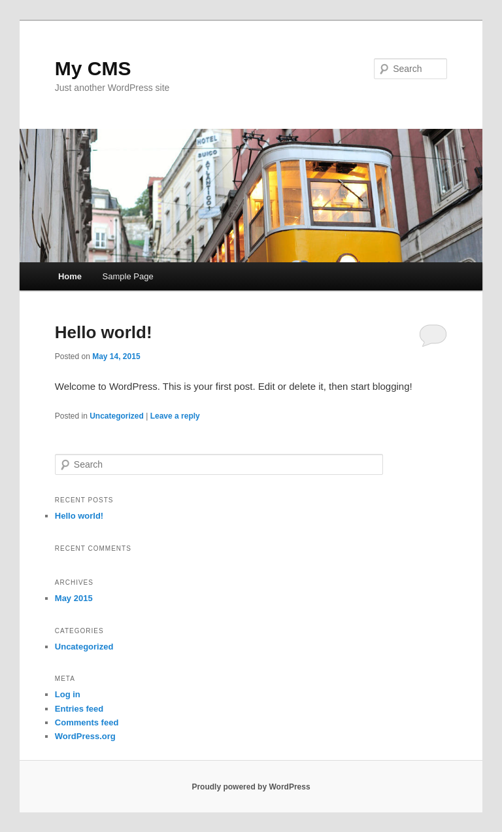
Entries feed (79, 709)
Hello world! (103, 332)
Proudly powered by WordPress (251, 786)
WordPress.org (85, 736)
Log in (67, 694)
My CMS (93, 68)
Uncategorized (117, 416)
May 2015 (74, 598)
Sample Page (128, 276)
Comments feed (87, 722)
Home (70, 276)
